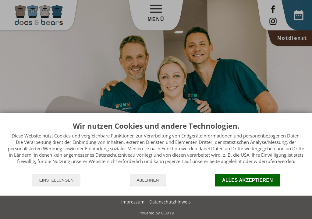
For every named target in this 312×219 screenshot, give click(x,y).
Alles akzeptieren (247, 180)
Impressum (132, 202)
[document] (156, 147)
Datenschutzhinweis (170, 202)
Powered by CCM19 (156, 213)
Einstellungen (56, 180)
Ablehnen (148, 180)
